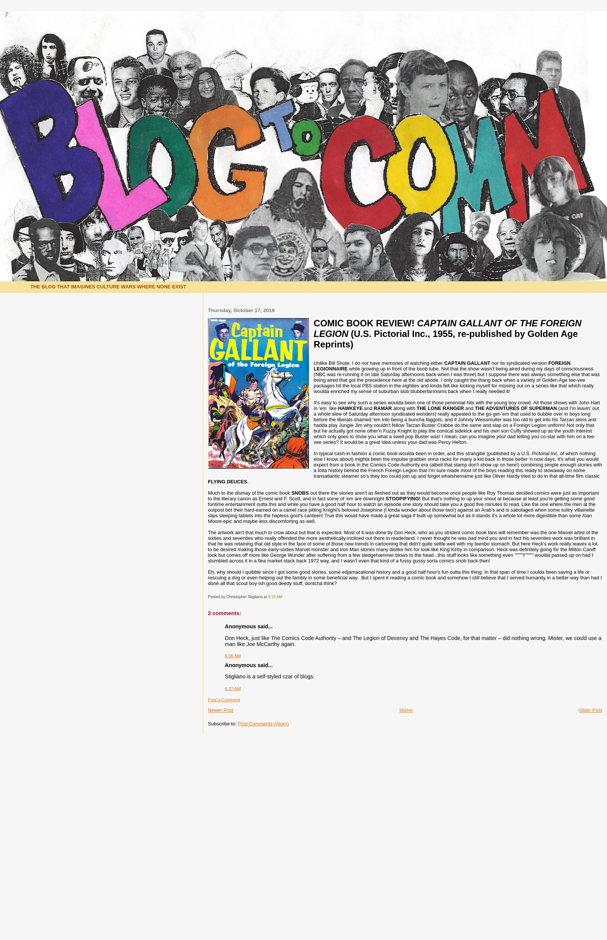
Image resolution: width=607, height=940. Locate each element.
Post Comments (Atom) (263, 724)
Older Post (590, 710)
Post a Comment (224, 700)
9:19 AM (275, 597)
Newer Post (220, 710)
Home (406, 710)
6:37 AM (233, 688)
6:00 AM (233, 656)
